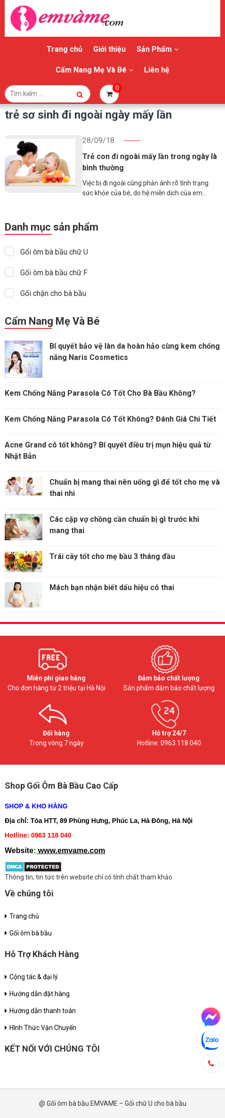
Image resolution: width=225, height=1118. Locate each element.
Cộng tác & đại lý (33, 977)
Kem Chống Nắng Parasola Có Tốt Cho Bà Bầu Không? (100, 393)
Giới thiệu (109, 49)
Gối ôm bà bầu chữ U (54, 252)
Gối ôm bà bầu (30, 933)
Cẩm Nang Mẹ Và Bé (91, 69)
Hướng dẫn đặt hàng (39, 994)
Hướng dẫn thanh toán (42, 1010)
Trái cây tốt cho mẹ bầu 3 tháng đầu (112, 556)
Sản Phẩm (154, 49)
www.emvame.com (71, 850)
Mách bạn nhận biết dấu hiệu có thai (111, 587)
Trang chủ (64, 49)
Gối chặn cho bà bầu (53, 293)
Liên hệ (156, 69)
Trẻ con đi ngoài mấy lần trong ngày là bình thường (149, 162)
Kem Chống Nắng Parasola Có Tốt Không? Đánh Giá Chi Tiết (110, 419)
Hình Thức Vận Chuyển (42, 1027)
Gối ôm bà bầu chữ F (54, 272)
